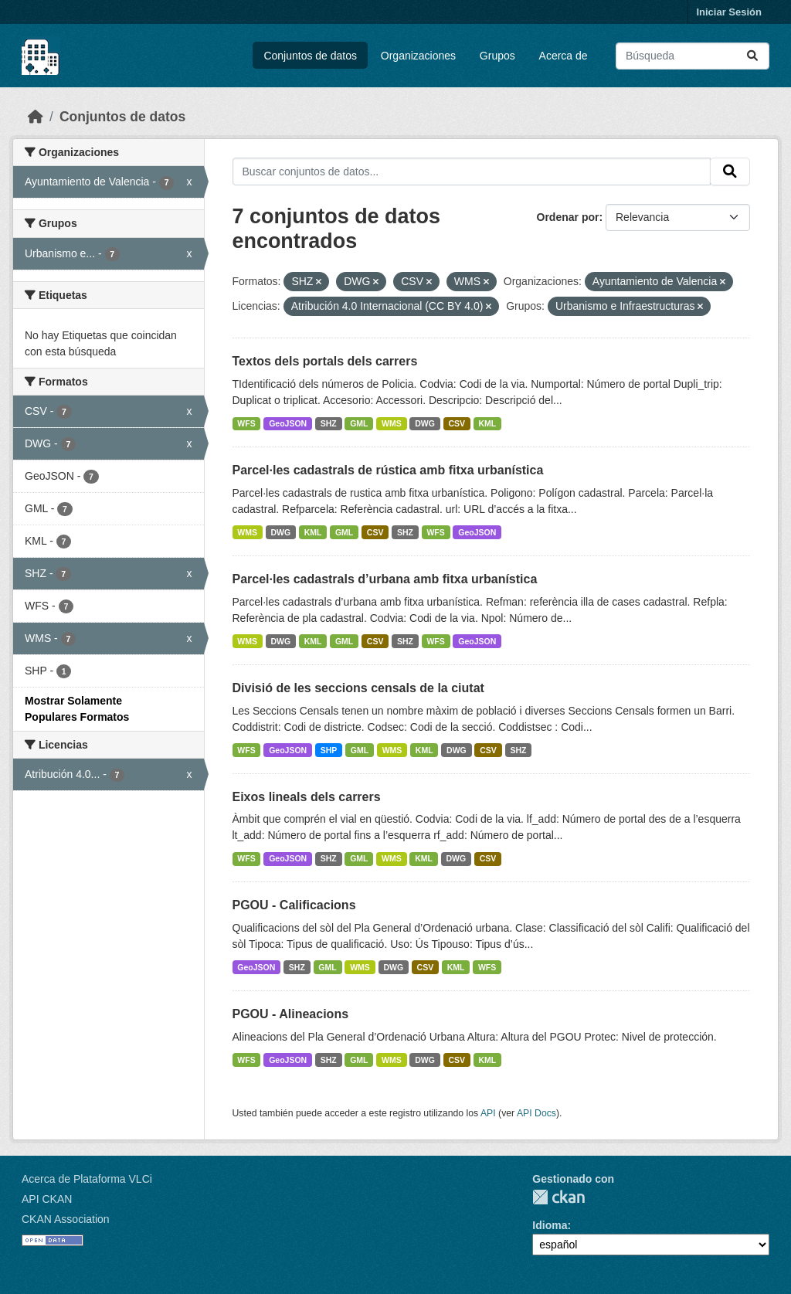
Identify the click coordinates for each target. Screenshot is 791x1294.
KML (488, 423)
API (488, 1113)
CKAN (558, 1197)
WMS (392, 423)
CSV (456, 423)
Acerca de (563, 55)
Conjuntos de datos (310, 55)
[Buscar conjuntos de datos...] (692, 56)
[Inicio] (35, 116)
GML (359, 423)
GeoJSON (288, 423)
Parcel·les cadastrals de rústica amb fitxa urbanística (388, 470)
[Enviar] (752, 56)
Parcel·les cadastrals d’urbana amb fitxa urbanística (385, 579)
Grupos (497, 55)
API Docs (536, 1113)
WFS (246, 423)
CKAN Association (66, 1219)
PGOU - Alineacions (291, 1014)
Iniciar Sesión (729, 12)
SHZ (329, 423)
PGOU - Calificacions (294, 905)
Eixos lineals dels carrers (307, 796)
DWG (425, 423)
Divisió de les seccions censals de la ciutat (358, 688)
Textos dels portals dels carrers (325, 361)
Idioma (549, 1225)
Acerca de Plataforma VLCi (87, 1179)
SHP (329, 750)
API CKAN (47, 1199)
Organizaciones (418, 55)
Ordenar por (568, 217)
